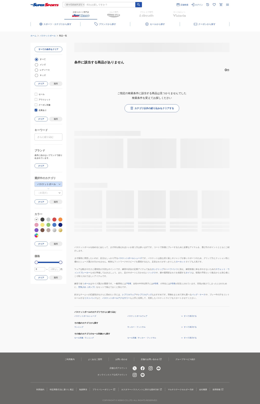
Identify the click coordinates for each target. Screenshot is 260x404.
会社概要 (203, 389)
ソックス (152, 272)
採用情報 (218, 389)
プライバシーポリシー (104, 389)
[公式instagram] (151, 368)
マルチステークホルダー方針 (181, 389)
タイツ (189, 272)
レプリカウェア (129, 294)
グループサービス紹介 (185, 359)
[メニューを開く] (227, 4)
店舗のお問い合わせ (151, 359)
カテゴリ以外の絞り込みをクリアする (152, 108)
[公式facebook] (143, 368)
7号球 (128, 283)
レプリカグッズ (145, 294)
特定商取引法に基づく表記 (62, 389)
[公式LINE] (143, 375)
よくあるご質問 (95, 359)
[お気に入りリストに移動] (214, 5)
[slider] (36, 262)
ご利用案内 (70, 359)
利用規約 (40, 389)
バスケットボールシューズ (130, 258)
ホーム (33, 35)
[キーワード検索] (138, 4)
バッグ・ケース (199, 294)
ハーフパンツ (172, 269)
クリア (41, 83)
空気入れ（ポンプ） (87, 287)
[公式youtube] (159, 368)
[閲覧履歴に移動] (207, 4)
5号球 (172, 283)
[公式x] (135, 368)
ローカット (181, 261)
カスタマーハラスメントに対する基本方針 (141, 389)
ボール (87, 283)
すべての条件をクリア (48, 49)
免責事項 (83, 389)
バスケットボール (48, 35)
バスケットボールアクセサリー (116, 298)
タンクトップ (158, 269)
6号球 (155, 283)
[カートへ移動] (221, 5)
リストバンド (90, 298)
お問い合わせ (121, 359)
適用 (56, 83)
